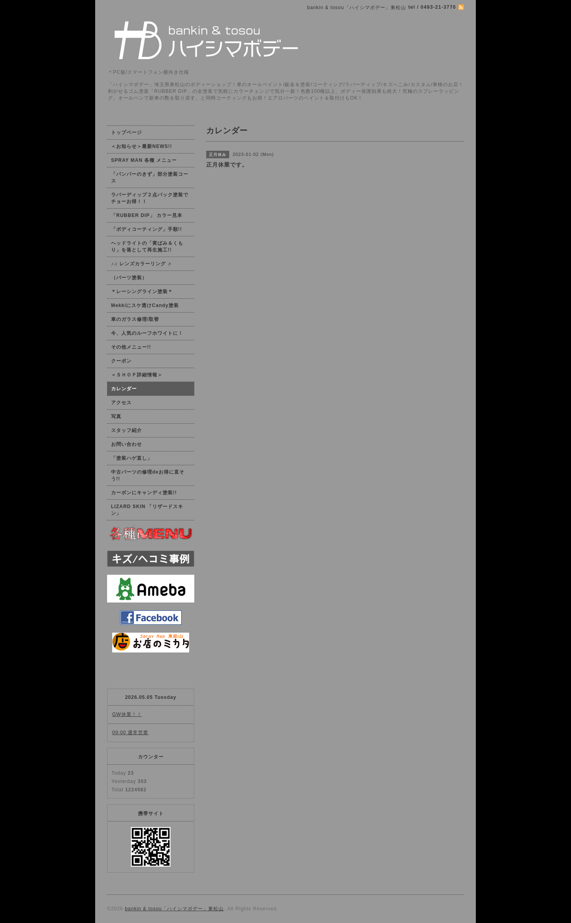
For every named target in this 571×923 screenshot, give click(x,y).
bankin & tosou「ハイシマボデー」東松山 (174, 908)
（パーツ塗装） (129, 277)
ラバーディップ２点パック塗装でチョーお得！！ (149, 198)
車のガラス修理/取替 (135, 319)
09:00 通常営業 (130, 732)
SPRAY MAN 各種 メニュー (144, 160)
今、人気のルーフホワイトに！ (147, 333)
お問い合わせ (126, 444)
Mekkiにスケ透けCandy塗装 (145, 305)
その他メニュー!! (131, 347)
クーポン (121, 361)
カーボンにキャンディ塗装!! (144, 492)
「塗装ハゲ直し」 (131, 458)
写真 (116, 416)
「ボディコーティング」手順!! (146, 229)
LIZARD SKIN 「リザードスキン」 (147, 510)
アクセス (121, 402)
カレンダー (124, 388)
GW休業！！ (127, 714)
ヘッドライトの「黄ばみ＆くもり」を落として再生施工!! (147, 246)
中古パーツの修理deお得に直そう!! (147, 475)
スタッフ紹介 (126, 430)
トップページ (126, 132)
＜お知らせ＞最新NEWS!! (141, 146)
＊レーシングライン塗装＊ (142, 291)
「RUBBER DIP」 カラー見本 (146, 215)
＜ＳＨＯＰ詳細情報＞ (137, 375)
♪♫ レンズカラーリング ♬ (141, 264)
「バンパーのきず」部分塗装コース (149, 177)
